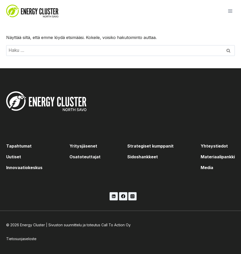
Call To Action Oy (116, 225)
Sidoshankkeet (142, 156)
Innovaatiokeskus (24, 167)
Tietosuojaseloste (21, 239)
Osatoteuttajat (85, 156)
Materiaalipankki (218, 156)
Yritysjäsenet (83, 146)
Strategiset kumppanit (150, 146)
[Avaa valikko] (230, 11)
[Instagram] (132, 196)
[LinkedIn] (114, 196)
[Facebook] (123, 196)
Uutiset (13, 156)
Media (207, 167)
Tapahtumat (19, 146)
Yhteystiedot (214, 146)
